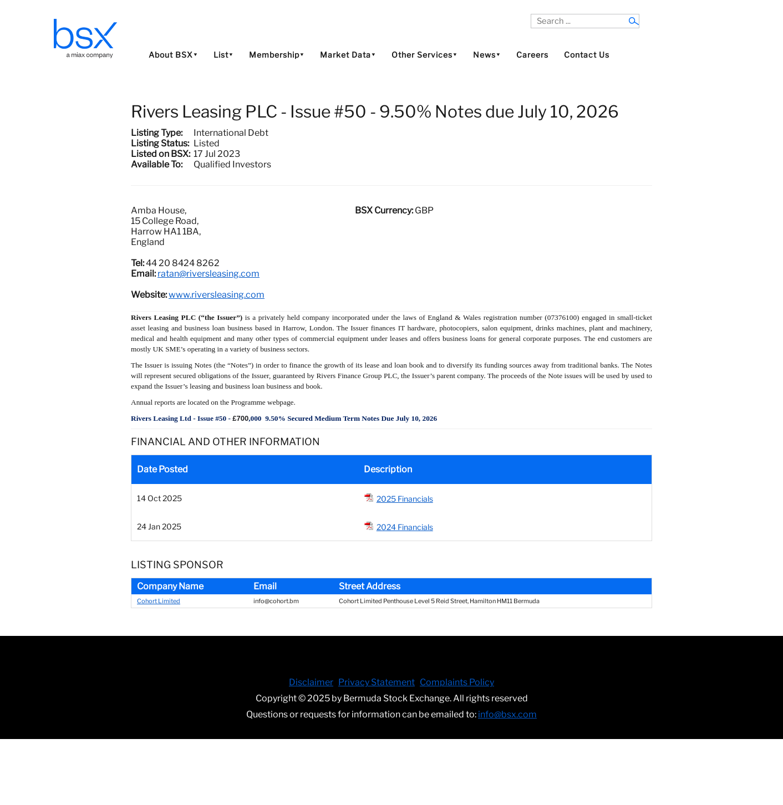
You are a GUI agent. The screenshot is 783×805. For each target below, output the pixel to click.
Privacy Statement (376, 682)
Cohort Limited (158, 601)
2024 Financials (405, 527)
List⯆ (223, 54)
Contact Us (586, 54)
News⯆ (487, 54)
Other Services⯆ (424, 54)
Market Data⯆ (348, 54)
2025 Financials (405, 498)
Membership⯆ (276, 54)
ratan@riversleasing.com (208, 273)
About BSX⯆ (173, 54)
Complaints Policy (457, 682)
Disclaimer (311, 682)
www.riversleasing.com (217, 294)
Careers (532, 54)
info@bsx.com (507, 714)
